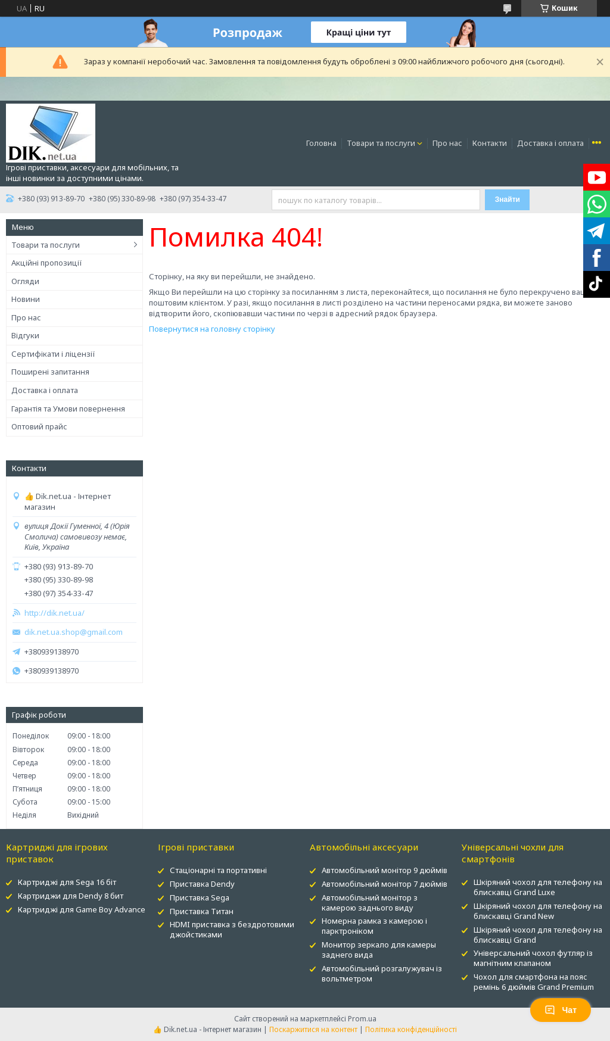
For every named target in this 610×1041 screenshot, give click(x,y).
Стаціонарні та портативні (218, 870)
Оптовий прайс (39, 426)
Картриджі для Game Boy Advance (81, 909)
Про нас (447, 143)
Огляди (25, 281)
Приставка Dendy (202, 883)
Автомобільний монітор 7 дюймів (384, 883)
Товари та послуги (381, 143)
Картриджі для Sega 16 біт (67, 882)
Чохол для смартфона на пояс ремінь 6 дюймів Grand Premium (534, 981)
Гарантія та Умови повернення (68, 408)
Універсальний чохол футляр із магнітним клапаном (533, 958)
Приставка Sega (199, 897)
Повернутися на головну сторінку (212, 328)
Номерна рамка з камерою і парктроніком (374, 925)
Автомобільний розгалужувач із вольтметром (382, 973)
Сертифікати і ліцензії (53, 353)
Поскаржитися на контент (313, 1029)
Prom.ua (362, 1019)
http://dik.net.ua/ (54, 613)
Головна (321, 143)
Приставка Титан (202, 911)
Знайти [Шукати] (507, 199)
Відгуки (25, 335)
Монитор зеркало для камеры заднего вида (379, 949)
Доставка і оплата (550, 143)
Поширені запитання (50, 371)
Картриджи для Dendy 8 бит (70, 895)
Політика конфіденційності (411, 1029)
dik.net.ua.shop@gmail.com (73, 632)
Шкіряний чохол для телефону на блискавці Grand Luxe (538, 887)
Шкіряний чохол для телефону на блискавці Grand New (538, 910)
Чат (560, 1010)
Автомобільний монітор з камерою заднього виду (370, 902)
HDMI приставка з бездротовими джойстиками (232, 929)
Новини (25, 299)
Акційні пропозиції (46, 262)
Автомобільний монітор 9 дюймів (384, 870)
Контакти (489, 143)
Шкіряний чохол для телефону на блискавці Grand (538, 934)
